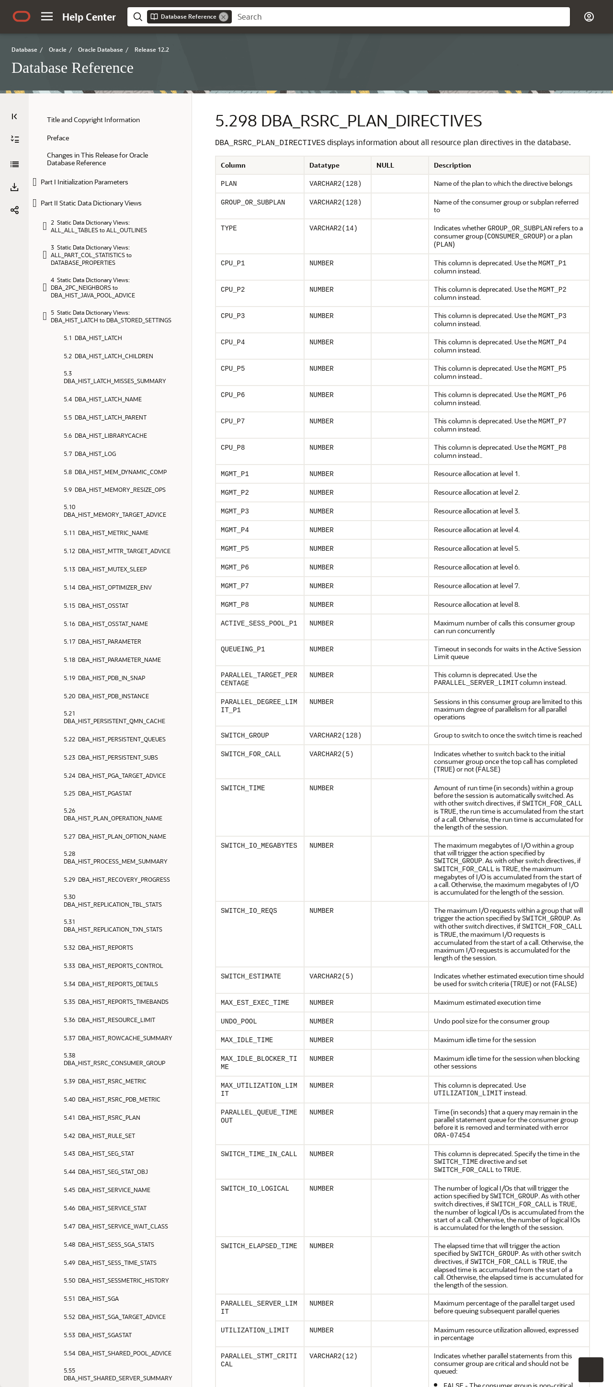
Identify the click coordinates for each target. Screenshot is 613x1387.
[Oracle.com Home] (21, 16)
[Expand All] (15, 139)
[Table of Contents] (14, 116)
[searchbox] (401, 17)
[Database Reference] (14, 164)
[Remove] (223, 16)
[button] (47, 16)
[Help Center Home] (89, 16)
